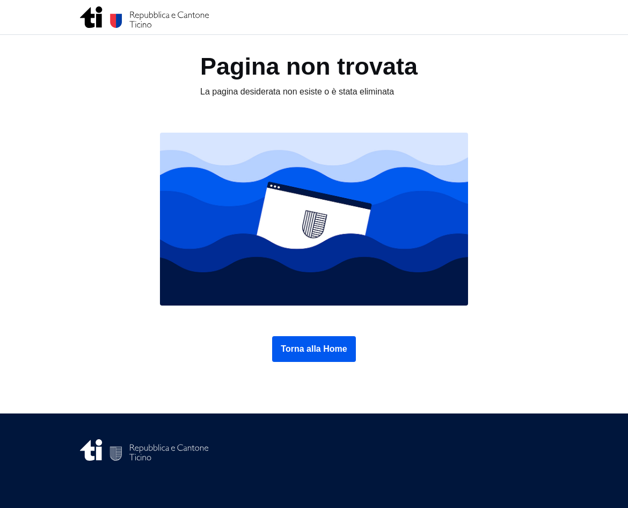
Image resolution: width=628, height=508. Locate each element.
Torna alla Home (314, 348)
